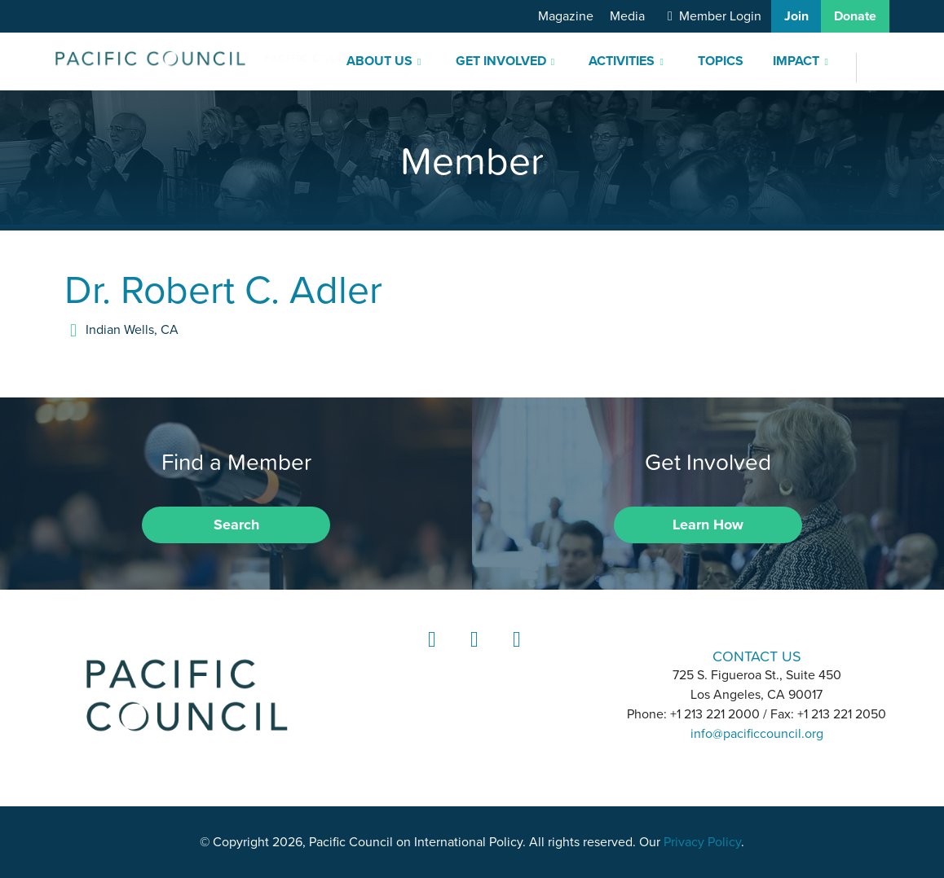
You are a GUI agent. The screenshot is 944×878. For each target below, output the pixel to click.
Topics (720, 61)
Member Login (720, 16)
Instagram (472, 654)
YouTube (514, 654)
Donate (855, 16)
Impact (796, 61)
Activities (622, 61)
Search (236, 524)
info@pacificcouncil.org (756, 734)
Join (796, 16)
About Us (379, 61)
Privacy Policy (702, 842)
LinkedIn (430, 654)
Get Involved (501, 61)
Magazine (565, 16)
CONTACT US (756, 656)
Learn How (708, 524)
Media (627, 16)
